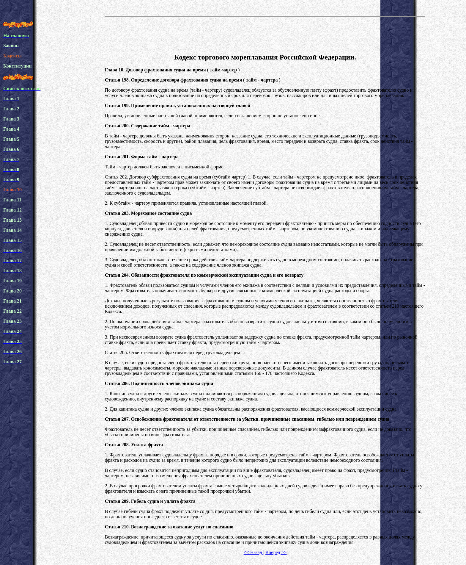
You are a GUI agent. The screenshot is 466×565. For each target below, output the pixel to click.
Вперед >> (275, 552)
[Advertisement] (265, 34)
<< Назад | (254, 552)
